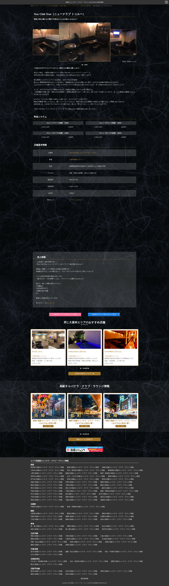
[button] (82, 64)
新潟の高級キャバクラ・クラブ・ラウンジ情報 (46, 571)
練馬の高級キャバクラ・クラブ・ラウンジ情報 (116, 482)
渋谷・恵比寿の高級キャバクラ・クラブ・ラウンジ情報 (86, 470)
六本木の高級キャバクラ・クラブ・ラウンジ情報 (47, 470)
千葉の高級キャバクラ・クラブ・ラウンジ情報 (81, 491)
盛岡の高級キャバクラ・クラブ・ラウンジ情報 (127, 561)
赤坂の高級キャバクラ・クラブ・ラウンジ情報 (46, 482)
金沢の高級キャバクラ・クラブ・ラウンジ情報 (81, 571)
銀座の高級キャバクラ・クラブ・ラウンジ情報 (83, 467)
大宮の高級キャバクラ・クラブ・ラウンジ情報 (46, 497)
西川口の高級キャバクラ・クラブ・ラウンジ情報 (117, 497)
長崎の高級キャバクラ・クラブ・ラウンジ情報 (81, 545)
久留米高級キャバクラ (39, 356)
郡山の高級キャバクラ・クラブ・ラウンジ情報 (46, 564)
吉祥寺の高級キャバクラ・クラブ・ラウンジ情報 (47, 476)
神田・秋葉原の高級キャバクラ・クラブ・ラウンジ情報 (119, 473)
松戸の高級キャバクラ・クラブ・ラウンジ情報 (115, 494)
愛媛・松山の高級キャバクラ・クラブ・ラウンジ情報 (84, 551)
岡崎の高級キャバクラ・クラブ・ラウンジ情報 (83, 526)
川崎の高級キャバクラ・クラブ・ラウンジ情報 (81, 485)
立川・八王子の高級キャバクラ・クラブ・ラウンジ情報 (86, 476)
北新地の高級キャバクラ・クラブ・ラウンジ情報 (47, 513)
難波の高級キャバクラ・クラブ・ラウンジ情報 (83, 513)
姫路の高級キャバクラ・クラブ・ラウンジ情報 (81, 519)
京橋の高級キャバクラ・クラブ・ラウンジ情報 (46, 516)
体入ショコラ (49, 303)
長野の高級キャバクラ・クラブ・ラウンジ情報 (116, 571)
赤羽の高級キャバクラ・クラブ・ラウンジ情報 (83, 479)
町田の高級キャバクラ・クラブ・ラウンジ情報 (118, 479)
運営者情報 (84, 578)
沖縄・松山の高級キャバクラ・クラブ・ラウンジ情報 (49, 542)
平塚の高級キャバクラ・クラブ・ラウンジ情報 (46, 491)
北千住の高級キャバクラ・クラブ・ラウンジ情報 (47, 479)
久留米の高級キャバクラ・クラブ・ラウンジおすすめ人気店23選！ (75, 5)
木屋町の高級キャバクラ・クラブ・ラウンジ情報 (117, 516)
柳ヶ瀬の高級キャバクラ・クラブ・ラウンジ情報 (82, 529)
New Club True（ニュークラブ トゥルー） (83, 153)
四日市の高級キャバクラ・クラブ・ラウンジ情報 (118, 529)
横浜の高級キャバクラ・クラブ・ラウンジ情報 (116, 485)
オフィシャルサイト (76, 200)
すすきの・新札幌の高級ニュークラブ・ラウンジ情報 (49, 561)
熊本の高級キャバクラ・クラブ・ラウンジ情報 (86, 542)
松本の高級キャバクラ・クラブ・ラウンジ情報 (81, 574)
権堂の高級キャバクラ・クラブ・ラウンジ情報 (46, 574)
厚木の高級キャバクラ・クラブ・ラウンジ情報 (46, 488)
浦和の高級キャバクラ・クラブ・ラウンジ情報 (81, 497)
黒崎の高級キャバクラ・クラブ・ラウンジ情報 (46, 539)
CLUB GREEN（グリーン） (113, 351)
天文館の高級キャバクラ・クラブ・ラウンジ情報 (118, 539)
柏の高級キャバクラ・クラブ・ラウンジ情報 (81, 494)
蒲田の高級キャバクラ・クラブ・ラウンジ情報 (124, 476)
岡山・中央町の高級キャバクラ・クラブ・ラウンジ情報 (124, 551)
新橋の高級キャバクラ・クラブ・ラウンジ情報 (81, 473)
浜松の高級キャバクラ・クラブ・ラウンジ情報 (46, 529)
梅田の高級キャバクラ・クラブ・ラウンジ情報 (118, 513)
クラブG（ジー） (38, 351)
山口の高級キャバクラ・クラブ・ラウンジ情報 (46, 554)
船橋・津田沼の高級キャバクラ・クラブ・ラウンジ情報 (119, 491)
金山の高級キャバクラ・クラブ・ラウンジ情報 (118, 526)
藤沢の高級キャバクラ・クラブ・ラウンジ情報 (118, 488)
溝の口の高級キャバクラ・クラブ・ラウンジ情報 (82, 488)
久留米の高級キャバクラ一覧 (84, 373)
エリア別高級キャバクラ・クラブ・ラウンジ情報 (50, 461)
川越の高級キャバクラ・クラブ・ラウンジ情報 (81, 500)
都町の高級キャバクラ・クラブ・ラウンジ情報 (46, 545)
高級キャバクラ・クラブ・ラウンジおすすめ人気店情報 (84, 2)
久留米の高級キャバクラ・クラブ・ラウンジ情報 (82, 539)
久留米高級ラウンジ (76, 159)
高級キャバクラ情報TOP (84, 439)
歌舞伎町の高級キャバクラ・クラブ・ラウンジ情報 (125, 470)
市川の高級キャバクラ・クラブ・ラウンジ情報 (46, 494)
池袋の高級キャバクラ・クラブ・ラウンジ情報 (118, 467)
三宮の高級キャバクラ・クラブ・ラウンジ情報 (46, 519)
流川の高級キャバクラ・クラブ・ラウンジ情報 (46, 551)
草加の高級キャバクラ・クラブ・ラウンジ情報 (46, 500)
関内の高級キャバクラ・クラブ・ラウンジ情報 (46, 485)
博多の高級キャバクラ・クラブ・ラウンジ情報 (46, 536)
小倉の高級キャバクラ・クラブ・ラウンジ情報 (116, 536)
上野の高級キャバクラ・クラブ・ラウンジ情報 (46, 473)
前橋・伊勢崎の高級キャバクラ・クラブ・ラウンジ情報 (86, 506)
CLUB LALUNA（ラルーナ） (78, 351)
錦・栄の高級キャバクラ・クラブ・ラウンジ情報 (47, 526)
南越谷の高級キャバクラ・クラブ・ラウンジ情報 (117, 500)
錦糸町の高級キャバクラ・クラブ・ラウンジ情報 (47, 467)
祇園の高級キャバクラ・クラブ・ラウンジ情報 (81, 516)
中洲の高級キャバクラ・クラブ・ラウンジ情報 (81, 536)
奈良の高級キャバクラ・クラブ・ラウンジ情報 (116, 519)
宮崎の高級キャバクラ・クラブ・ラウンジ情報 (121, 542)
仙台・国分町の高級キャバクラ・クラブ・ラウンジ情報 (89, 561)
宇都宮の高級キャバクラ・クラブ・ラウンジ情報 (47, 506)
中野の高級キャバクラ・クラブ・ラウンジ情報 (81, 482)
